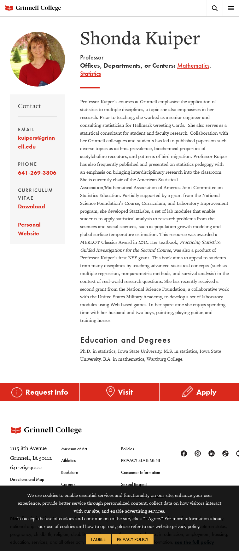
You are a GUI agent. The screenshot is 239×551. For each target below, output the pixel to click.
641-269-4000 (26, 467)
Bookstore (69, 472)
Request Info (47, 391)
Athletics (68, 460)
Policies (127, 448)
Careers (68, 483)
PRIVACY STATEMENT (140, 460)
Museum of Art (74, 448)
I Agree (98, 539)
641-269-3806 (37, 172)
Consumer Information (140, 472)
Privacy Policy (133, 539)
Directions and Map (27, 478)
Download (31, 206)
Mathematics (193, 65)
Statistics (90, 74)
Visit (125, 391)
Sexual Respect (134, 483)
